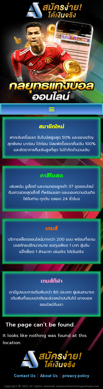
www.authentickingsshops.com (77, 386)
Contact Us (24, 375)
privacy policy (75, 375)
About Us (49, 375)
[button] (51, 108)
